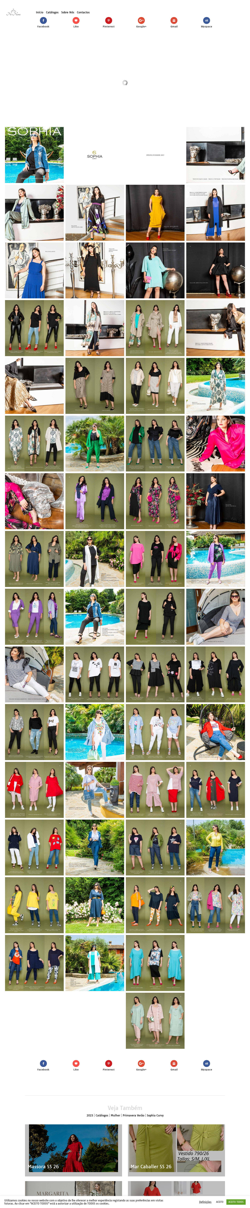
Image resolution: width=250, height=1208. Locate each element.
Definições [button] (205, 1202)
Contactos (83, 12)
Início (39, 12)
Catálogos (52, 12)
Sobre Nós (67, 12)
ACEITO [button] (219, 1202)
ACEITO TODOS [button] (236, 1202)
